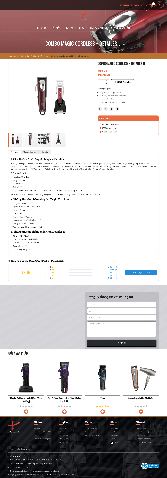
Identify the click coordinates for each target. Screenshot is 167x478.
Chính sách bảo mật (142, 432)
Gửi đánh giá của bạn (141, 272)
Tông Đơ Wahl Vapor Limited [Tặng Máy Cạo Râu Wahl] (64, 400)
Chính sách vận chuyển (144, 435)
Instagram (116, 439)
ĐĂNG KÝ (122, 343)
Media (82, 27)
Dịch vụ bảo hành (122, 27)
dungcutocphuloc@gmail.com (47, 477)
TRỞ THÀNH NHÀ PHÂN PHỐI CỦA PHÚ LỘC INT (134, 5)
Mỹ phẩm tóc (63, 442)
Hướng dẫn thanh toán (143, 442)
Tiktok (114, 449)
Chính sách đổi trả (142, 428)
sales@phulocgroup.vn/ (25, 477)
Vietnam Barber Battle (92, 435)
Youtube (115, 444)
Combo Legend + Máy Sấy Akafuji (140, 398)
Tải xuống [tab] (45, 152)
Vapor (102, 398)
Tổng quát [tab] (14, 152)
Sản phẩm (56, 27)
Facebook (116, 429)
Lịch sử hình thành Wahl (42, 432)
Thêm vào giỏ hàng (123, 82)
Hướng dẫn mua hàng (143, 439)
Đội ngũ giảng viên (91, 428)
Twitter (115, 434)
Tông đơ (62, 432)
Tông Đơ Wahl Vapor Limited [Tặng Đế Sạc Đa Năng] (26, 400)
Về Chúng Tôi (38, 428)
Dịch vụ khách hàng (99, 27)
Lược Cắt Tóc (63, 435)
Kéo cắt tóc (63, 428)
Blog (35, 435)
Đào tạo (70, 27)
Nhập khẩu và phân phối (42, 439)
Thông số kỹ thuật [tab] (29, 152)
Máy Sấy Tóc (63, 439)
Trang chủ (41, 27)
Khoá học (88, 432)
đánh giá (112, 267)
